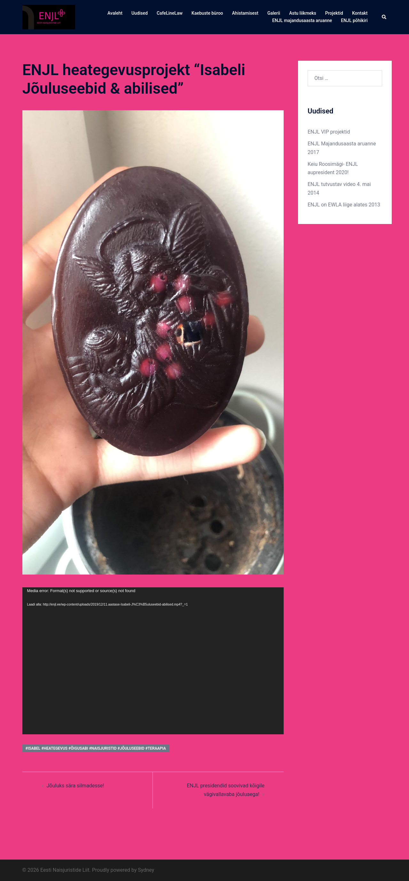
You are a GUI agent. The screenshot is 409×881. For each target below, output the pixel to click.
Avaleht (114, 13)
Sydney (146, 870)
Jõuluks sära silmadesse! (75, 786)
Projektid (334, 13)
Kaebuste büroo (207, 13)
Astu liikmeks (302, 13)
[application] (153, 660)
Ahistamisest (245, 13)
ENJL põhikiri (354, 20)
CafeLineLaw (170, 13)
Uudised (139, 13)
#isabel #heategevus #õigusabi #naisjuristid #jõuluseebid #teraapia (96, 748)
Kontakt (360, 13)
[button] (384, 16)
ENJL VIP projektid (329, 132)
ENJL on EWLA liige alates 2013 (344, 205)
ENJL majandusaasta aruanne (302, 20)
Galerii (273, 13)
